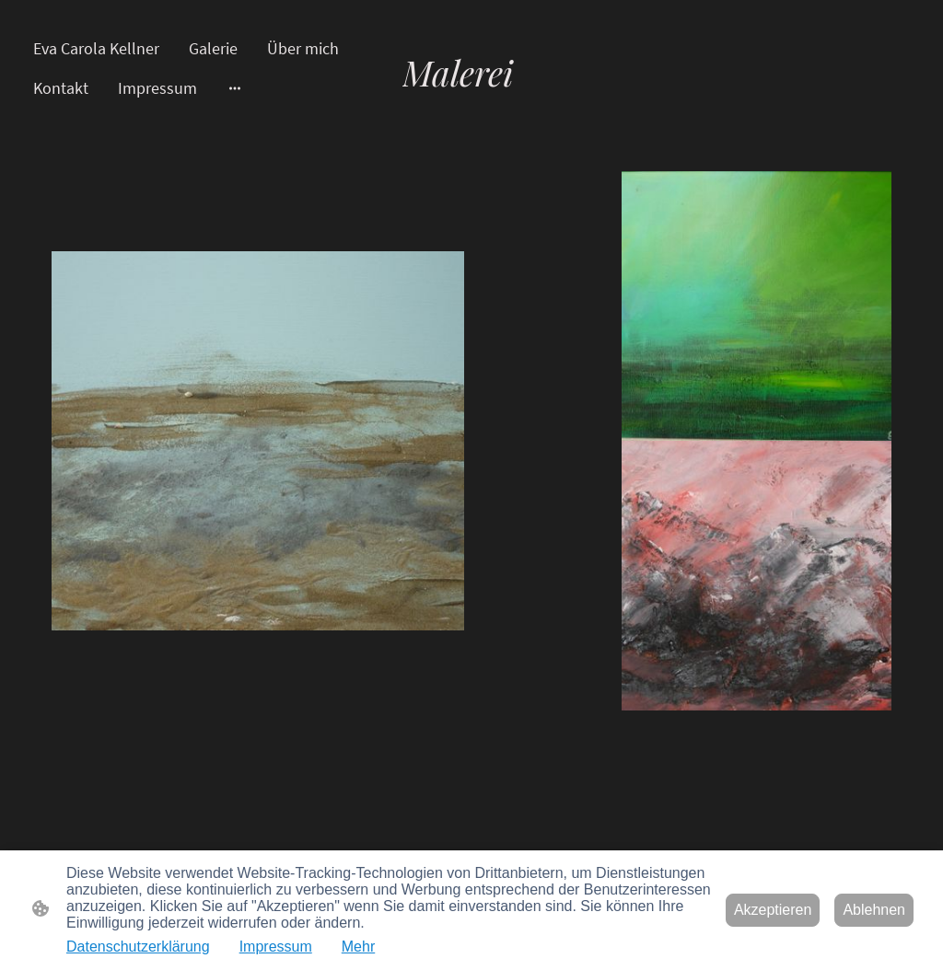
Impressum (275, 946)
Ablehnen (874, 910)
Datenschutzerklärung (138, 946)
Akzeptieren (773, 910)
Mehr (358, 946)
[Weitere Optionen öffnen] (234, 88)
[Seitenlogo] (471, 112)
